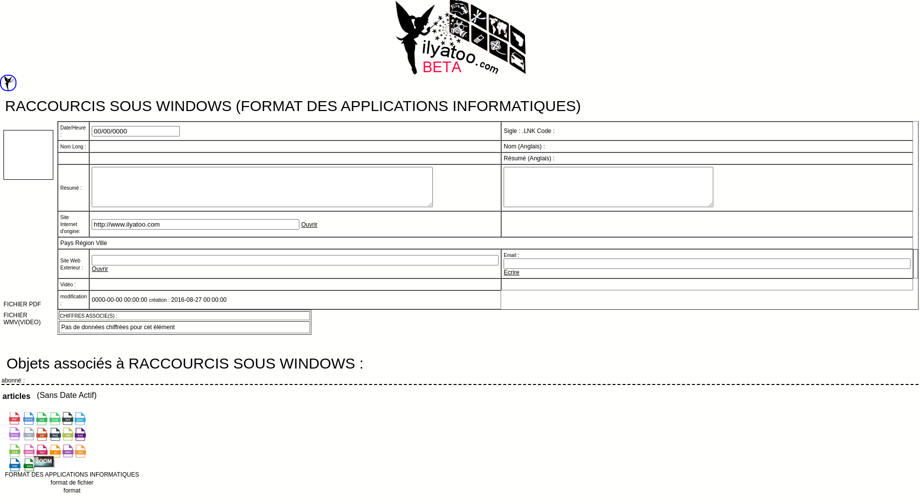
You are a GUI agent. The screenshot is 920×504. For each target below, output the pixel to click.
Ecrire (511, 279)
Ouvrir (309, 232)
